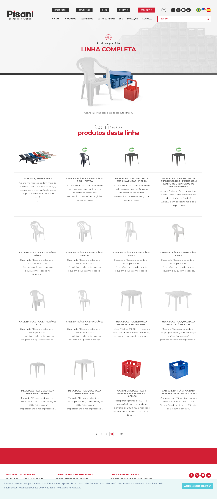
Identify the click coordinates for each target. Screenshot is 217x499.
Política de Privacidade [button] (69, 487)
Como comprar (106, 19)
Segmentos (86, 21)
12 (121, 434)
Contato (123, 10)
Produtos (70, 21)
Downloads (84, 10)
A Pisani (56, 21)
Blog (104, 10)
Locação (147, 19)
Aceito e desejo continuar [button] (197, 486)
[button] (179, 486)
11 (116, 434)
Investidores (60, 10)
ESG (121, 19)
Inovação (132, 19)
